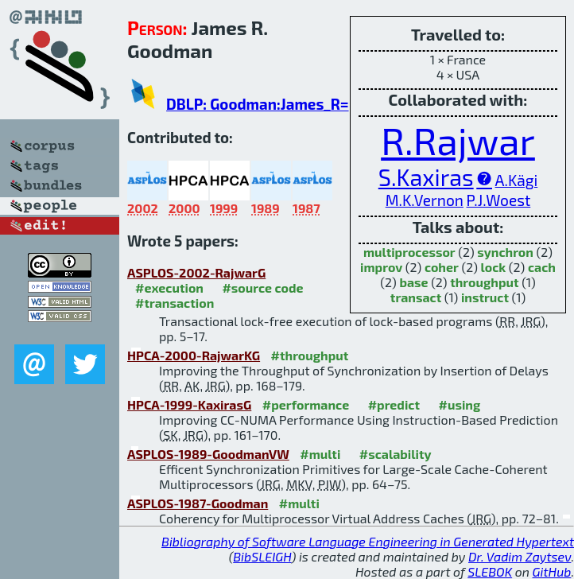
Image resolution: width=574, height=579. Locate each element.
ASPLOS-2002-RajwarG (196, 272)
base (413, 282)
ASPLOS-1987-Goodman (197, 503)
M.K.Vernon (424, 200)
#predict (394, 404)
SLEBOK (489, 571)
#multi (320, 453)
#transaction (174, 302)
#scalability (395, 453)
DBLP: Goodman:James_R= (257, 104)
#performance (305, 404)
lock (493, 266)
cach (542, 266)
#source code (262, 287)
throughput (484, 282)
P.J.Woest (499, 200)
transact (415, 297)
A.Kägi (516, 180)
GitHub (552, 571)
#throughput (310, 355)
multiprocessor (409, 251)
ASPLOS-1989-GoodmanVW (208, 453)
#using (460, 404)
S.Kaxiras (426, 177)
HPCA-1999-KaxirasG (189, 404)
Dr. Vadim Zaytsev (519, 556)
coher (442, 266)
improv (381, 266)
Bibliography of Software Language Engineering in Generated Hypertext (367, 541)
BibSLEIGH (262, 556)
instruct (485, 297)
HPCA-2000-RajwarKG (193, 355)
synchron (505, 251)
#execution (169, 287)
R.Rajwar (458, 140)
